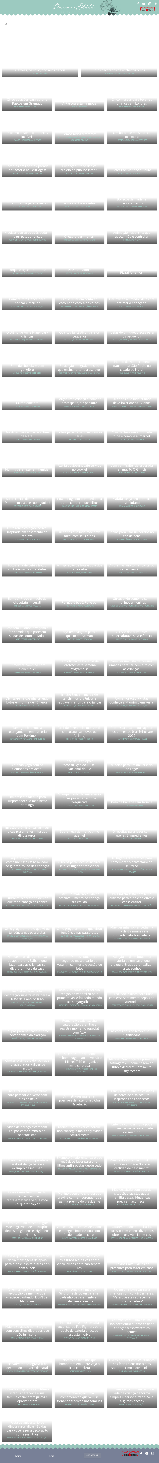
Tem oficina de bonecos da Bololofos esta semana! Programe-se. (79, 665)
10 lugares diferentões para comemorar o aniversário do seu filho (131, 862)
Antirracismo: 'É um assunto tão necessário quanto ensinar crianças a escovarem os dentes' (132, 1326)
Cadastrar (92, 1455)
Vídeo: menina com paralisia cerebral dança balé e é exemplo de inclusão (27, 1164)
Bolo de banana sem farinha (131, 802)
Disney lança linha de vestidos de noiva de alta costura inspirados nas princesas (132, 1095)
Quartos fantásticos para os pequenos (79, 334)
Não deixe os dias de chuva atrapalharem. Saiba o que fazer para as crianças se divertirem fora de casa (27, 962)
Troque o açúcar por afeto (27, 270)
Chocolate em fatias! (79, 236)
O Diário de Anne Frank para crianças (27, 334)
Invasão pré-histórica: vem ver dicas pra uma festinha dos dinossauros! (27, 831)
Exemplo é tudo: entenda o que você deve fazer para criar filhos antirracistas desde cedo (79, 1161)
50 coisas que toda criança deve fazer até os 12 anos (131, 401)
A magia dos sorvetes (79, 203)
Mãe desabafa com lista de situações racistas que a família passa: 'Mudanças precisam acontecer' (131, 1195)
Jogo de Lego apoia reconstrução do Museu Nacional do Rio (79, 765)
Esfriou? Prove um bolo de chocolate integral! (27, 600)
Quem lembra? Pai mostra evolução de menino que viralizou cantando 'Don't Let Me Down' (27, 1295)
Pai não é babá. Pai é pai (79, 602)
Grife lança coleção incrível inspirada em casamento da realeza (27, 532)
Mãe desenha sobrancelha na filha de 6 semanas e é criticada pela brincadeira (131, 931)
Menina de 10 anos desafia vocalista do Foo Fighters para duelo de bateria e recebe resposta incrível (79, 1328)
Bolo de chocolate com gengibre (27, 367)
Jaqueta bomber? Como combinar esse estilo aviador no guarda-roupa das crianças (27, 862)
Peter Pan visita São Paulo (131, 170)
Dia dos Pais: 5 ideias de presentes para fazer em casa (131, 1266)
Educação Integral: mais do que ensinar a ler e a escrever (79, 367)
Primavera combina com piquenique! (27, 667)
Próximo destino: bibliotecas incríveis (27, 135)
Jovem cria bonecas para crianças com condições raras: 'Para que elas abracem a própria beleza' (132, 1295)
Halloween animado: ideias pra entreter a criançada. (132, 301)
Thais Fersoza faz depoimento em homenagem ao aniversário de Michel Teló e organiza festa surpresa (79, 1060)
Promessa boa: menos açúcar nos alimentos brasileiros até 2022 (132, 731)
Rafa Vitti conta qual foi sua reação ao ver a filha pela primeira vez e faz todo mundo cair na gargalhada (79, 996)
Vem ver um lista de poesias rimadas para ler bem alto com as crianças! (132, 665)
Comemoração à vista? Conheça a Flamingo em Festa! (131, 700)
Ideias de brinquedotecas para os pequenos (132, 334)
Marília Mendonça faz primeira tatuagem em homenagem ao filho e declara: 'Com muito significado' (131, 1065)
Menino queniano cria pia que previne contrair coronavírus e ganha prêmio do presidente (79, 1197)
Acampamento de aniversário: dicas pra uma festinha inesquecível (79, 798)
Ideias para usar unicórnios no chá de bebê (132, 534)
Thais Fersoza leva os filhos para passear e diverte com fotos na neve (27, 1095)
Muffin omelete (27, 403)
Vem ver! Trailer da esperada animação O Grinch (132, 467)
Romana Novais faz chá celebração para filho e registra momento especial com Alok (79, 1026)
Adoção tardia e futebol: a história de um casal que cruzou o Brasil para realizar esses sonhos (132, 962)
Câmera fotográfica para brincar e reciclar (27, 301)
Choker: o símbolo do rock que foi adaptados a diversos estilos (27, 1064)
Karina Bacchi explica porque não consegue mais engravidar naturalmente (79, 1131)
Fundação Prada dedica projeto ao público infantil (79, 168)
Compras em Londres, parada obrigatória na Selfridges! (27, 168)
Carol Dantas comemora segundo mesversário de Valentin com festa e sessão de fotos (79, 962)
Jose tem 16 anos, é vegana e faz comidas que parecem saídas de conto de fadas (27, 632)
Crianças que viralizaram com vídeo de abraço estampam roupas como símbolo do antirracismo (27, 1129)
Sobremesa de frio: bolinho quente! (79, 833)
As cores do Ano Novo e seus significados (132, 1033)
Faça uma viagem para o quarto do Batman (79, 634)
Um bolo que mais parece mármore (131, 135)
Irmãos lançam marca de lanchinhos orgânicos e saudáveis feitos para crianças (79, 698)
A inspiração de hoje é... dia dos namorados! (79, 567)
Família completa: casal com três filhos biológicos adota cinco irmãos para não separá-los (79, 1262)
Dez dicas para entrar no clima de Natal (27, 434)
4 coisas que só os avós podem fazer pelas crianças (27, 234)
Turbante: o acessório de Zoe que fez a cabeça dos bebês (27, 900)
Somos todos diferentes (79, 134)
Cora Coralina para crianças (27, 203)
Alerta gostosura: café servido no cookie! (79, 467)
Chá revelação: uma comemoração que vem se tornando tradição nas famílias (79, 1397)
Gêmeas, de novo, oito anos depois (40, 70)
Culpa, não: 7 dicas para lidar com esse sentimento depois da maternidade (131, 998)
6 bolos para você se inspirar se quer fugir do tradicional (79, 864)
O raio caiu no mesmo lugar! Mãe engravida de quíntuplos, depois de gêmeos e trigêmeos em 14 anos (27, 1229)
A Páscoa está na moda (79, 103)
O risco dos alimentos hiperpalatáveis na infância (132, 634)
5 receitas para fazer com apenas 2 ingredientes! (131, 833)
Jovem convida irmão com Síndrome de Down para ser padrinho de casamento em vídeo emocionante (79, 1295)
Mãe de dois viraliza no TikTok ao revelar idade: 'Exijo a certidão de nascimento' (131, 1164)
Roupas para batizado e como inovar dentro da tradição (27, 1033)
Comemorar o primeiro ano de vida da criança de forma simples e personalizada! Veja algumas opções (132, 1395)
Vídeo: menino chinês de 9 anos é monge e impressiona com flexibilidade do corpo (79, 1231)
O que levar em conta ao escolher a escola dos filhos (79, 301)
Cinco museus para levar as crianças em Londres (132, 101)
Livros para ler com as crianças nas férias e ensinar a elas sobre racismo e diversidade (132, 1364)
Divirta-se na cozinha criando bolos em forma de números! (27, 700)
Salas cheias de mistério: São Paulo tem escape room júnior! (27, 501)
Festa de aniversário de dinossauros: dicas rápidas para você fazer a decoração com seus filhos (27, 1428)
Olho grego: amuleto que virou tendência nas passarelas (27, 930)
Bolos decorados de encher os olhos (119, 70)
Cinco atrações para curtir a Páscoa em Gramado (27, 101)
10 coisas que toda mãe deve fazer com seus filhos (79, 534)
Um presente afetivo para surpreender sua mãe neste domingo (27, 801)
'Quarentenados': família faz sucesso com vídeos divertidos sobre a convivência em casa (132, 1231)
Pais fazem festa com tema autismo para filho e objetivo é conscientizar (131, 898)
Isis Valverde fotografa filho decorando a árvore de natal (27, 1366)
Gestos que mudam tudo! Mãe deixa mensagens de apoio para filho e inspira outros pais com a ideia (27, 1262)
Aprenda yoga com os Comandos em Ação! (27, 767)
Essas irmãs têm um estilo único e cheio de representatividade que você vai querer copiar (27, 1198)
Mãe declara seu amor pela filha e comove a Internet (132, 434)
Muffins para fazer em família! (27, 469)
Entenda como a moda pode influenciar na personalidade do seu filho (132, 1128)
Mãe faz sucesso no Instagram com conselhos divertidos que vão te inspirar (27, 1330)
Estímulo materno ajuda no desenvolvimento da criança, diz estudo (79, 898)
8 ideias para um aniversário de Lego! (132, 767)
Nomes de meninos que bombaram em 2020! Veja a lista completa (79, 1364)
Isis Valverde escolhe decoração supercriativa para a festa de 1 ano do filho (27, 995)
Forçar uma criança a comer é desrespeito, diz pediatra (79, 401)
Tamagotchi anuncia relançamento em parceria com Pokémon (27, 731)
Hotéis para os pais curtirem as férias (79, 434)
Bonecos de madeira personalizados (132, 201)
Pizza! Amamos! (79, 270)
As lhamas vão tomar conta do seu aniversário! (131, 567)
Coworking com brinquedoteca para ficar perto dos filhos (79, 501)
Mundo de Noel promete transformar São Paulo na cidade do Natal (132, 365)
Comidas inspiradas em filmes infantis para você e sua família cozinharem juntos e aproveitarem (27, 1395)
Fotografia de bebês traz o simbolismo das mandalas (27, 567)
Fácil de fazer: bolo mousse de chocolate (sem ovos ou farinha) (79, 731)
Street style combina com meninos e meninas (131, 600)
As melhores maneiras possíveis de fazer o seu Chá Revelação (79, 1100)
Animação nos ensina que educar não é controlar (131, 234)
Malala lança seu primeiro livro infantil (131, 501)
